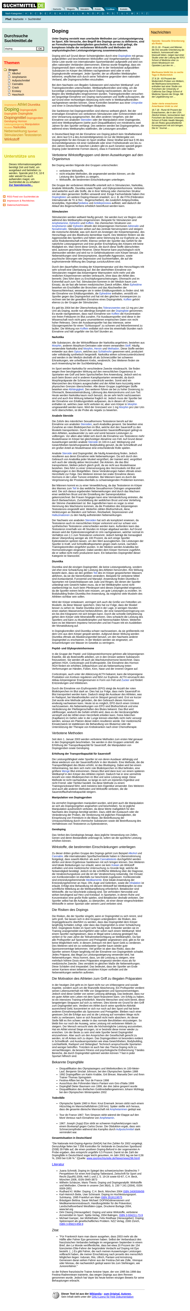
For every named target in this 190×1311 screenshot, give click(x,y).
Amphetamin (59, 226)
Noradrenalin (59, 228)
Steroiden (86, 119)
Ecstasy (16, 91)
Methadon (113, 348)
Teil (74, 488)
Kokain (115, 865)
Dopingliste (124, 55)
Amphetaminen (118, 1109)
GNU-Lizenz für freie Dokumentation (113, 1296)
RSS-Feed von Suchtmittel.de (23, 196)
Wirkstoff (11, 139)
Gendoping (10, 121)
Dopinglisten (59, 197)
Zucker (125, 680)
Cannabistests (108, 859)
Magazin (71, 9)
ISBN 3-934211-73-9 (131, 1215)
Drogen (13, 69)
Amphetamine (60, 223)
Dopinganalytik (28, 109)
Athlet (22, 104)
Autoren (126, 1293)
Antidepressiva (102, 203)
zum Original (112, 1293)
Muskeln (8, 127)
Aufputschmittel (125, 1129)
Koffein (90, 223)
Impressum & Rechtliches (20, 200)
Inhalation (135, 882)
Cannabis (57, 856)
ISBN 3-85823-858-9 (71, 1224)
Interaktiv (85, 9)
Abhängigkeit (76, 389)
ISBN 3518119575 (111, 1197)
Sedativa (83, 203)
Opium (78, 351)
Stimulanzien (13, 135)
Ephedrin (74, 223)
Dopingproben (35, 117)
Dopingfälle (10, 113)
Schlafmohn (105, 351)
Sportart (32, 131)
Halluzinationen (61, 515)
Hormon (22, 121)
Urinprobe (136, 102)
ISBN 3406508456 (133, 1191)
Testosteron (32, 135)
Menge (66, 771)
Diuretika (34, 104)
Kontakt (123, 9)
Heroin (98, 348)
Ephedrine (136, 284)
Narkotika (19, 127)
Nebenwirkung (15, 131)
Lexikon (110, 9)
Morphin (56, 345)
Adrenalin (133, 226)
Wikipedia (95, 1293)
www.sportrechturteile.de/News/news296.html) (113, 1158)
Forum (98, 9)
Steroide (93, 442)
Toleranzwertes (111, 307)
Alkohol (132, 853)
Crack (15, 87)
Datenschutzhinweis (18, 205)
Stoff (128, 345)
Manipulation (32, 124)
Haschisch (18, 94)
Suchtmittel (34, 19)
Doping (11, 109)
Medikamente (94, 879)
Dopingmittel (15, 117)
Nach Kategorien (13, 13)
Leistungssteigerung (14, 124)
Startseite (57, 9)
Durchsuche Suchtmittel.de (18, 38)
